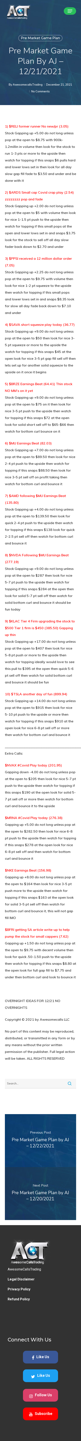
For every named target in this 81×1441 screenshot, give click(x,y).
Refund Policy (19, 1320)
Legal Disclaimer (21, 1300)
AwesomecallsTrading (28, 84)
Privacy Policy (19, 1310)
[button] (70, 11)
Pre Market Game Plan (40, 38)
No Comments (40, 91)
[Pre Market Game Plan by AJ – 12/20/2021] (40, 1193)
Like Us (40, 1378)
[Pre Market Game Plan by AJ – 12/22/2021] (40, 1140)
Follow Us (40, 1417)
